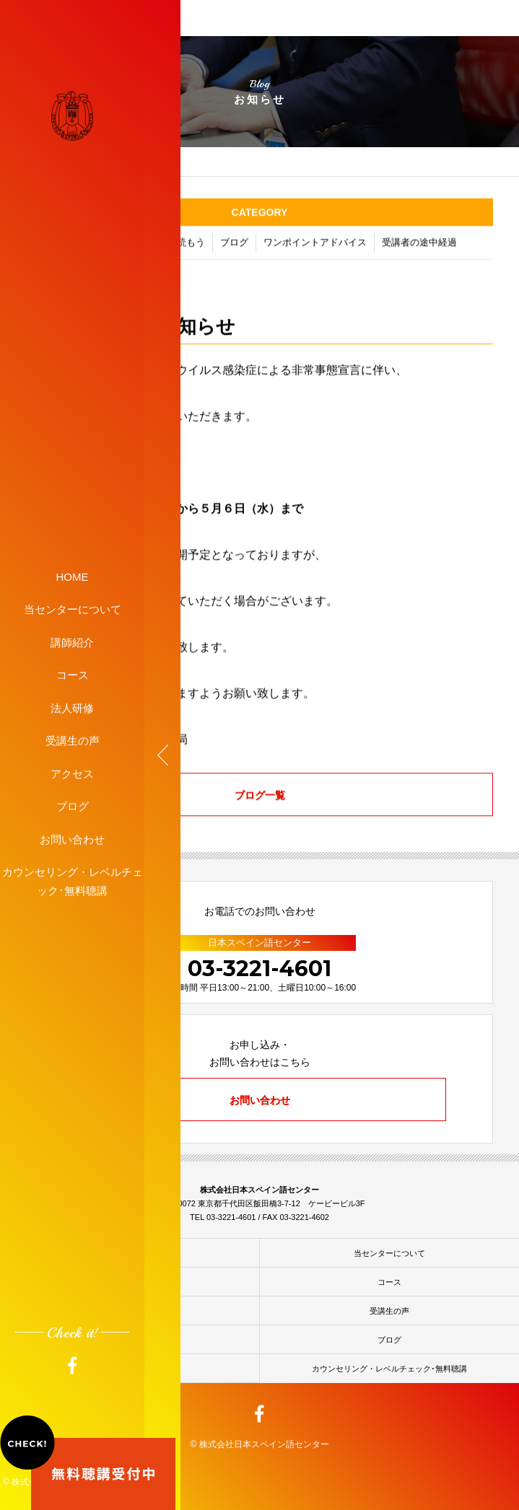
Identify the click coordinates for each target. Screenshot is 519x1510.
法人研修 (72, 707)
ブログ (72, 806)
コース (72, 675)
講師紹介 (72, 642)
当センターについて (72, 609)
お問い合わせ (72, 839)
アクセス (72, 773)
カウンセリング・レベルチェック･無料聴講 (72, 881)
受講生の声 (72, 740)
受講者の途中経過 (419, 245)
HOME (72, 576)
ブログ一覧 (260, 797)
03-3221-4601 (259, 968)
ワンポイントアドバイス (315, 245)
